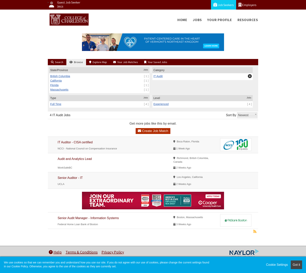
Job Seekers (223, 4)
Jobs (197, 20)
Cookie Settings (277, 264)
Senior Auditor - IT (70, 177)
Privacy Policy (112, 252)
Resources (248, 20)
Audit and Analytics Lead (75, 159)
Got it (296, 264)
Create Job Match (153, 131)
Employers (247, 4)
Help (55, 252)
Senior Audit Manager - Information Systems (88, 218)
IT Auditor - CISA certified (75, 142)
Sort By (231, 115)
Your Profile (219, 20)
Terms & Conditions (82, 252)
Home (182, 20)
